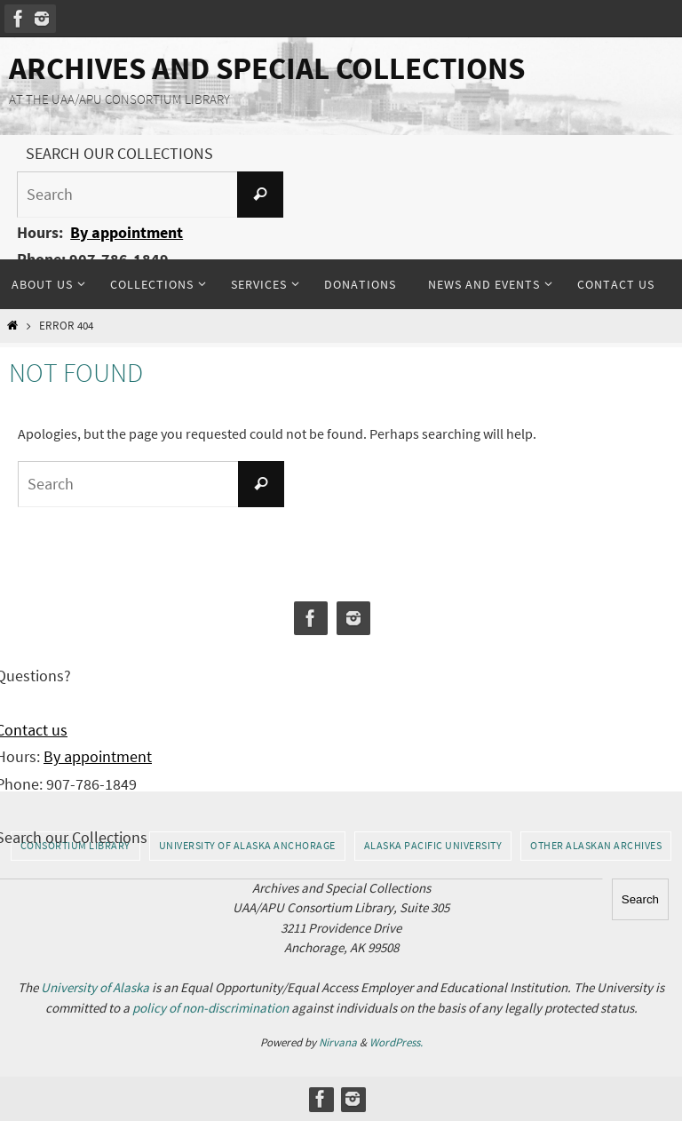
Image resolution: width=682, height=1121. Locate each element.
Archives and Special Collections (267, 68)
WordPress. (396, 1042)
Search (640, 899)
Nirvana (338, 1042)
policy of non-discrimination (210, 1007)
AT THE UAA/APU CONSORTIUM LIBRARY (119, 99)
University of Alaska (95, 987)
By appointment (126, 232)
